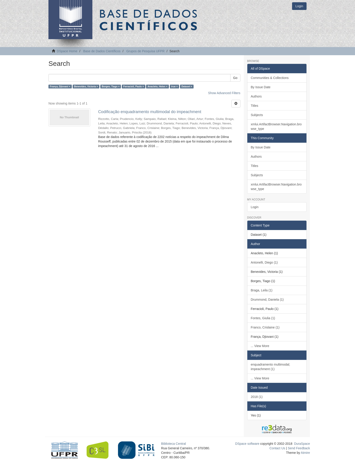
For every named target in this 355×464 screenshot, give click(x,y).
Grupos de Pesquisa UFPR (145, 51)
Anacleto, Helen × (158, 86)
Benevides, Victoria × (86, 86)
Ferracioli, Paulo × (133, 86)
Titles (254, 105)
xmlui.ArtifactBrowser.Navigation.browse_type (276, 126)
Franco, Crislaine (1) (265, 327)
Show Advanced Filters (224, 93)
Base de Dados (149, 20)
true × (174, 86)
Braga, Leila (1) (262, 290)
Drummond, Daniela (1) (267, 299)
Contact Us (277, 448)
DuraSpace (302, 443)
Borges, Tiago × (111, 86)
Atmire (305, 452)
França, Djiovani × (60, 86)
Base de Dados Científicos (101, 51)
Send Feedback (299, 448)
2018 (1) (257, 397)
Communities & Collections (270, 78)
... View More (260, 346)
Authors (256, 96)
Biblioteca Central (173, 443)
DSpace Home (67, 51)
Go (235, 78)
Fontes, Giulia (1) (263, 318)
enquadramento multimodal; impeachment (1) (270, 367)
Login (255, 207)
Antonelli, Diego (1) (264, 262)
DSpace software (247, 443)
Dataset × (186, 86)
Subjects (257, 115)
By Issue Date (261, 87)
